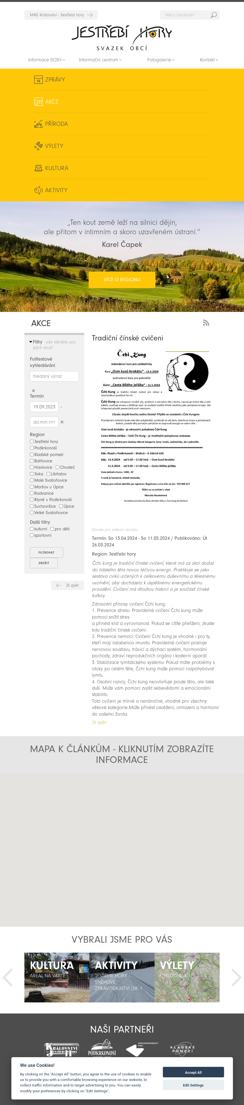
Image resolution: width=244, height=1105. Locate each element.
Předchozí (7, 977)
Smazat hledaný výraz (33, 391)
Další (236, 977)
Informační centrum (98, 60)
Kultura (56, 168)
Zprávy (55, 79)
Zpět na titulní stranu (122, 37)
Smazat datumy (62, 422)
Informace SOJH (44, 60)
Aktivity (56, 190)
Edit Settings (193, 1085)
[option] (56, 977)
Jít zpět (72, 585)
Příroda (56, 123)
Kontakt (207, 60)
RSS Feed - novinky (207, 322)
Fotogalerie (159, 60)
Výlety (54, 146)
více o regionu (122, 280)
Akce (52, 101)
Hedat (214, 15)
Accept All (193, 1072)
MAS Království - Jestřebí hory (57, 14)
